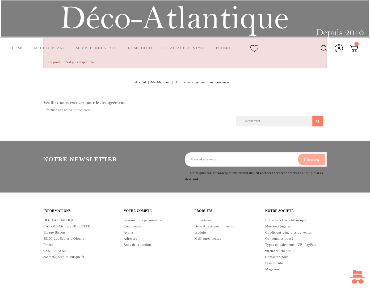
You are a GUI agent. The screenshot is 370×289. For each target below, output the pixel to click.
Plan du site (274, 263)
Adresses (130, 238)
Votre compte (138, 211)
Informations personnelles (143, 220)
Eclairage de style (184, 48)
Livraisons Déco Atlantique (286, 220)
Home (18, 48)
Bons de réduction (137, 245)
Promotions (203, 220)
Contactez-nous (276, 257)
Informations (57, 211)
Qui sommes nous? (279, 238)
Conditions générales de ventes (288, 232)
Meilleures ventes (207, 238)
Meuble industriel (97, 48)
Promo (224, 48)
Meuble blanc (50, 48)
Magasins (272, 269)
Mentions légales (278, 226)
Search (317, 121)
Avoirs (129, 232)
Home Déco (140, 48)
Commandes (133, 226)
